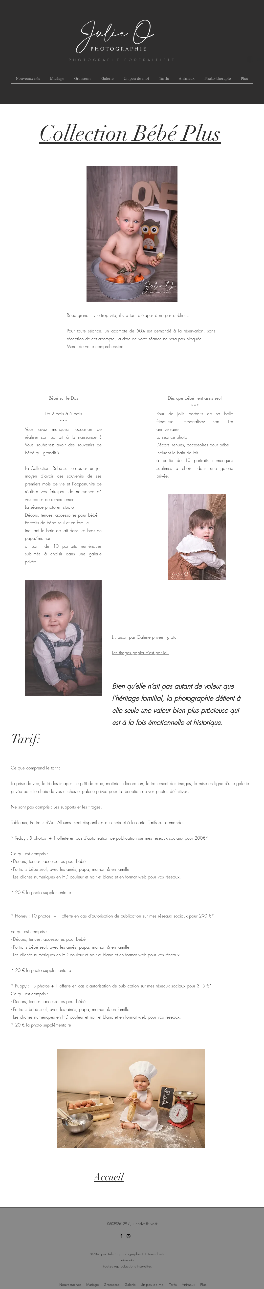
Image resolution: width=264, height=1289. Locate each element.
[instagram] (128, 1236)
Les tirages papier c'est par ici (140, 652)
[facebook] (121, 1236)
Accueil (109, 1177)
